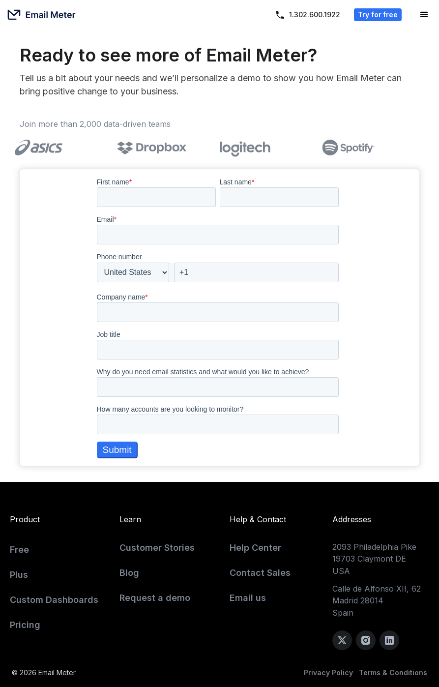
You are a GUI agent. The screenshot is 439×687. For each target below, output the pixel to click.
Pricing (25, 625)
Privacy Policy (328, 672)
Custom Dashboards (54, 600)
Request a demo (154, 598)
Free (19, 549)
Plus (19, 574)
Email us (248, 598)
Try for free (378, 14)
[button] (424, 15)
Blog (129, 573)
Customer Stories (157, 547)
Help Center (255, 547)
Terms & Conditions (393, 672)
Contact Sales (260, 573)
